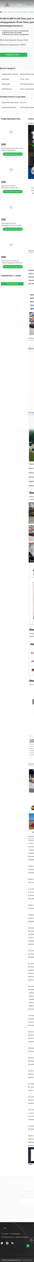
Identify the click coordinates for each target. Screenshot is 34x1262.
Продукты (29, 5)
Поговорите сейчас (14, 55)
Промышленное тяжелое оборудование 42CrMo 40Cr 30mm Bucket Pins (11, 225)
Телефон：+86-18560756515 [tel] (10, 1233)
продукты (10, 12)
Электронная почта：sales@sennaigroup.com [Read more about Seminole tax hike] (15, 1237)
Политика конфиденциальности (11, 1260)
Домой (19, 5)
